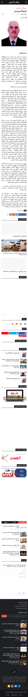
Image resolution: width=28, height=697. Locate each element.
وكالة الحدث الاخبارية (22, 602)
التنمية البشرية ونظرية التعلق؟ (12, 378)
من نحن (20, 694)
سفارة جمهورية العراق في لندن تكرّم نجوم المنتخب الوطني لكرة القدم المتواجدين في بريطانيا (11, 632)
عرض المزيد (4, 219)
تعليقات (5, 522)
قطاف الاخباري (14, 2)
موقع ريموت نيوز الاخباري (21, 608)
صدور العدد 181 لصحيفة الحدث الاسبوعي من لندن (10, 638)
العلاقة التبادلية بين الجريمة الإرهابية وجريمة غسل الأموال (11, 373)
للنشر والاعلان (14, 694)
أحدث (24, 314)
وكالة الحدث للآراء (23, 604)
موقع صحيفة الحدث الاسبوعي (21, 606)
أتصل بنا (7, 694)
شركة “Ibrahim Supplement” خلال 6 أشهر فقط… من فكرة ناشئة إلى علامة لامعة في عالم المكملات (10, 553)
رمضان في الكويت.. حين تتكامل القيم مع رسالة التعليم (15, 271)
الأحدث (14, 522)
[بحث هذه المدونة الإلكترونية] (17, 616)
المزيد (8, 324)
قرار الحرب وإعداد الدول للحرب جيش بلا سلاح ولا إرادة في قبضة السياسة (15, 253)
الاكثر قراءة (22, 522)
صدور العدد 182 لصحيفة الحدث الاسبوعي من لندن (10, 539)
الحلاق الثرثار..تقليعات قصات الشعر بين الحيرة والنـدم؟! (10, 533)
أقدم (3, 314)
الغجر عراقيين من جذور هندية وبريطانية (10, 545)
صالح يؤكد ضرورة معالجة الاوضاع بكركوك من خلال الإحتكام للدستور (10, 661)
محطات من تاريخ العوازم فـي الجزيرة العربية (11, 527)
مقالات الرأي (21, 8)
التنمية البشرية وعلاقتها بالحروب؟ (19, 236)
